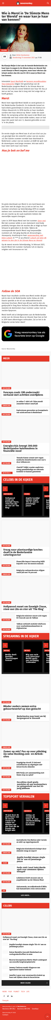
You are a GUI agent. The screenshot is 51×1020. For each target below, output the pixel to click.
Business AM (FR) (23, 1009)
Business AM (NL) (8, 1009)
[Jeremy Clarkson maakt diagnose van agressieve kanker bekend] (5, 967)
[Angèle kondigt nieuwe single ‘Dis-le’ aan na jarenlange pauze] (8, 858)
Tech (23, 992)
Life (4, 890)
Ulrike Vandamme (22, 55)
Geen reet (41, 221)
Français (5, 1000)
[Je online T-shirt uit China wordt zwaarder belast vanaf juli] (8, 402)
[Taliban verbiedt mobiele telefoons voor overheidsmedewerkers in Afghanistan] (8, 625)
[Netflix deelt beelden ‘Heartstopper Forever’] (12, 646)
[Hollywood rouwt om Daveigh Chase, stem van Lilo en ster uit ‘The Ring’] (25, 590)
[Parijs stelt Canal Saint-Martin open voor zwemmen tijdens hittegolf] (8, 868)
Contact (5, 1015)
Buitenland (6, 388)
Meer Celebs (34, 983)
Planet (16, 992)
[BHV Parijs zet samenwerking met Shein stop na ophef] (8, 774)
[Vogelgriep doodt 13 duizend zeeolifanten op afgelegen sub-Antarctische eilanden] (8, 764)
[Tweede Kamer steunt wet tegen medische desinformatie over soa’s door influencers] (8, 459)
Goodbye (35, 1009)
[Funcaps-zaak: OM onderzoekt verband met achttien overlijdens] (25, 376)
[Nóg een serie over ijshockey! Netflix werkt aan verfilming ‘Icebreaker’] (33, 646)
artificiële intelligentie (11, 473)
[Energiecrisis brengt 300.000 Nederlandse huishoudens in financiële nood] (25, 429)
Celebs (4, 50)
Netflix (6, 650)
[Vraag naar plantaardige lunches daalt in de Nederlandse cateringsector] (25, 533)
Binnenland (6, 405)
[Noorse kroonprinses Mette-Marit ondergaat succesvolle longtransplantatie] (5, 959)
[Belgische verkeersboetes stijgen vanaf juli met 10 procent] (8, 571)
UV (4, 56)
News (47, 811)
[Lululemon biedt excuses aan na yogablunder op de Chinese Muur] (8, 879)
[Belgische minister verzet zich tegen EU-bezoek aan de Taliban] (8, 616)
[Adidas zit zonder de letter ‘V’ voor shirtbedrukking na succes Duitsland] (33, 807)
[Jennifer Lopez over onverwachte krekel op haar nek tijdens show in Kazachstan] (5, 975)
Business (28, 811)
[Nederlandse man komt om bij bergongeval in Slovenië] (8, 717)
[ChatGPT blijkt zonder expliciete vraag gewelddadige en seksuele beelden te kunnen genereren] (8, 469)
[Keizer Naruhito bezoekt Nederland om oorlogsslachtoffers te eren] (5, 952)
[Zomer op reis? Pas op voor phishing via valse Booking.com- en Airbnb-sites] (25, 735)
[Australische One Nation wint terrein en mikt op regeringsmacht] (8, 841)
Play (10, 992)
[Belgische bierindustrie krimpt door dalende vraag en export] (8, 849)
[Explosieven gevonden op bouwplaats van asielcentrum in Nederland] (8, 411)
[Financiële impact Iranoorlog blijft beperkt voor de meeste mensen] (8, 562)
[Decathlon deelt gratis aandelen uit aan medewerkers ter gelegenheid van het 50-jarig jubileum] (8, 783)
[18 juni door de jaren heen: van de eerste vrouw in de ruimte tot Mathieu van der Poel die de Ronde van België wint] (12, 807)
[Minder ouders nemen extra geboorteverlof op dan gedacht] (25, 690)
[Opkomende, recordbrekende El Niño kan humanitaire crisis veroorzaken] (8, 887)
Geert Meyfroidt (17, 81)
